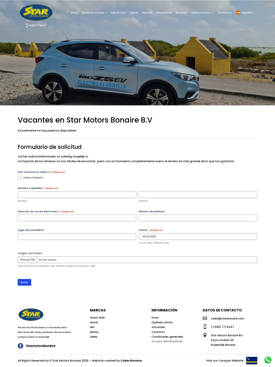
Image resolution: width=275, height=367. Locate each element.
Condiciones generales (167, 337)
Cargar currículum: (30, 253)
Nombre (22, 201)
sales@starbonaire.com (227, 318)
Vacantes (158, 327)
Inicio (155, 317)
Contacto (158, 332)
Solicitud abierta (33, 177)
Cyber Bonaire (131, 361)
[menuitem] (74, 12)
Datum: (151, 230)
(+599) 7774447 (222, 327)
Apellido (143, 201)
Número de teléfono (152, 211)
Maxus (94, 332)
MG (92, 327)
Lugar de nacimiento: (31, 230)
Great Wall (97, 317)
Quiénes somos (162, 322)
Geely (94, 337)
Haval (94, 322)
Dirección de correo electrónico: (46, 211)
